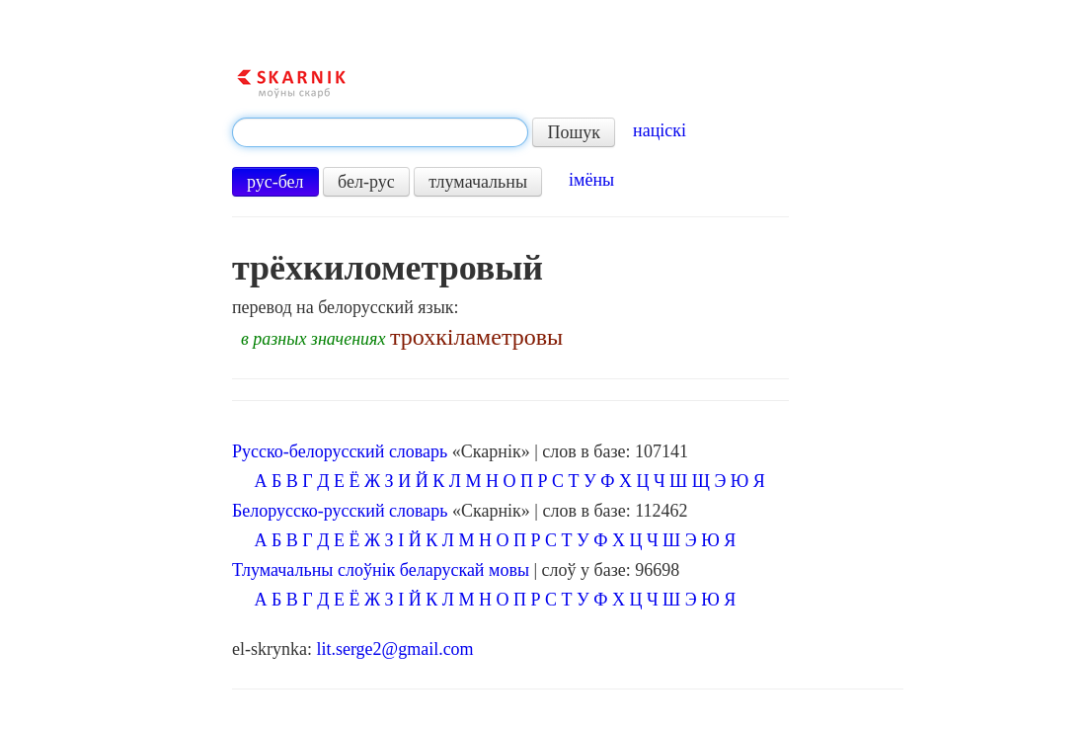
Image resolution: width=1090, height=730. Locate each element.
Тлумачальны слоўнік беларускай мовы (380, 570)
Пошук (573, 132)
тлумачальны (477, 182)
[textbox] (380, 132)
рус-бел (275, 182)
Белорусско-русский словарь (340, 511)
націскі (659, 130)
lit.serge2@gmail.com (394, 649)
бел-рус (366, 182)
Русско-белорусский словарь (339, 451)
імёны (591, 180)
